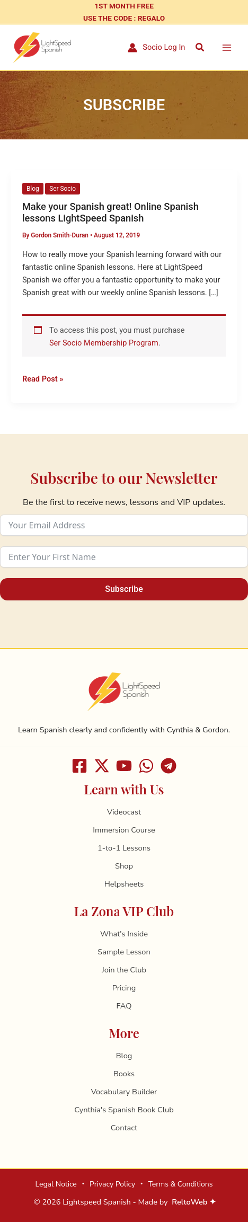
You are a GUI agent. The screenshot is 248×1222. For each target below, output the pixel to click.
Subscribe (124, 589)
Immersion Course (124, 830)
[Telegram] (168, 766)
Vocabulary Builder (124, 1091)
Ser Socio (62, 188)
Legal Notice (55, 1184)
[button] (200, 47)
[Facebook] (79, 766)
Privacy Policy (112, 1184)
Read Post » (42, 378)
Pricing (124, 987)
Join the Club (124, 969)
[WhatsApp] (146, 766)
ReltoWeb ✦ (194, 1202)
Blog (32, 188)
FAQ (124, 1005)
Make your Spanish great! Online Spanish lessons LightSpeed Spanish (110, 212)
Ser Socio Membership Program (103, 343)
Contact (124, 1127)
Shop (124, 866)
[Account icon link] (156, 47)
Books (124, 1073)
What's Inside (124, 933)
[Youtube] (124, 766)
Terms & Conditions (180, 1184)
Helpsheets (124, 884)
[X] (102, 766)
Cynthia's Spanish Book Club (124, 1109)
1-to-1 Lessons (124, 848)
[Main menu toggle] (226, 47)
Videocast (124, 812)
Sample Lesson (124, 951)
